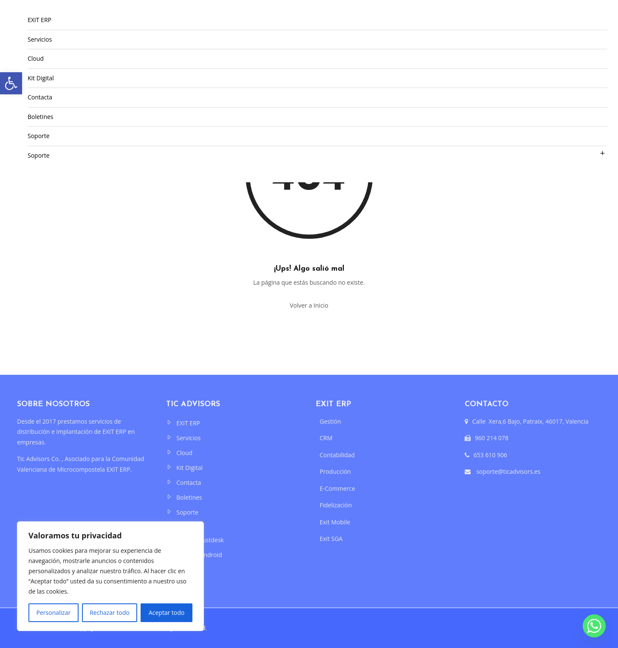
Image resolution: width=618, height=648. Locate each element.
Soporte (39, 136)
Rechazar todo (110, 612)
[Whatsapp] (594, 625)
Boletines (41, 117)
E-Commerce (338, 488)
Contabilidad (337, 455)
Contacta (40, 97)
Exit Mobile (335, 522)
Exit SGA (331, 539)
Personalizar (54, 612)
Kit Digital (41, 78)
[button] (11, 83)
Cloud (36, 58)
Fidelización (336, 505)
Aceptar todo (167, 612)
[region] (110, 576)
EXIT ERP (39, 20)
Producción (335, 471)
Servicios (40, 39)
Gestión (330, 421)
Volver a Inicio (309, 305)
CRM (326, 438)
